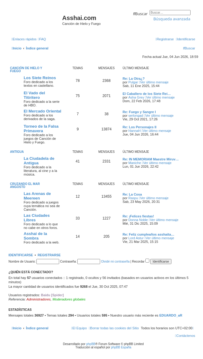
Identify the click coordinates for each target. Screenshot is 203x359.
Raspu (133, 198)
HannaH (134, 131)
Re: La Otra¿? (134, 78)
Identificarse (20, 255)
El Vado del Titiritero (34, 95)
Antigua (17, 151)
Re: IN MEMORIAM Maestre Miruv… (151, 159)
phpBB (90, 344)
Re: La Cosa (132, 194)
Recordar (140, 261)
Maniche (134, 163)
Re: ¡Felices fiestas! (138, 216)
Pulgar (133, 82)
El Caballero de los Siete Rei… (147, 94)
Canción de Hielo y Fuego (26, 69)
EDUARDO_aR (170, 315)
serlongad (135, 115)
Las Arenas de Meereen (37, 195)
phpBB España (121, 347)
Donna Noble (138, 220)
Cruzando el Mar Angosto (25, 185)
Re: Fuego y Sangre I (139, 112)
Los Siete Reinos (40, 77)
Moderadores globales (69, 299)
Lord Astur (136, 238)
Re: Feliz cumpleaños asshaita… (148, 234)
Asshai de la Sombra (35, 235)
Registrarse (49, 255)
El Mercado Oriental (42, 111)
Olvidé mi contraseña (115, 261)
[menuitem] (42, 39)
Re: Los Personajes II (139, 127)
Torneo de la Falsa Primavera (41, 128)
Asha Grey (136, 97)
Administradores (38, 299)
